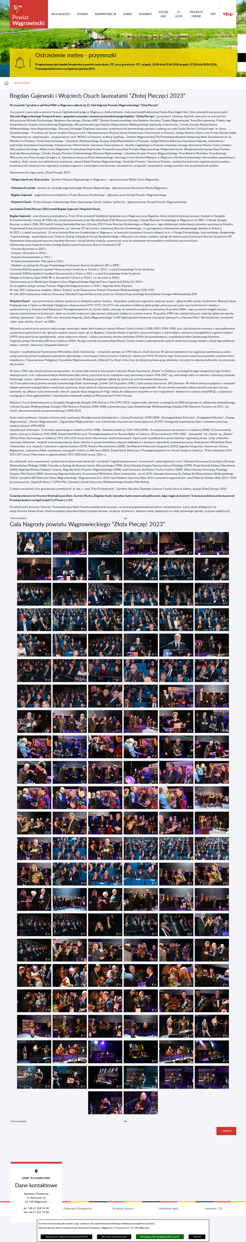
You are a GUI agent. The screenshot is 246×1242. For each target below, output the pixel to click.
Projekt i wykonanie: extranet (32, 1234)
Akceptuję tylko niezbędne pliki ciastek (159, 1236)
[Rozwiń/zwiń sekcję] (241, 38)
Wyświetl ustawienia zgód (114, 1237)
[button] (34, 554)
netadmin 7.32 (213, 1234)
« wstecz (226, 1131)
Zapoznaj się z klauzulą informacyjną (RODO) (66, 1237)
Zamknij (197, 1237)
